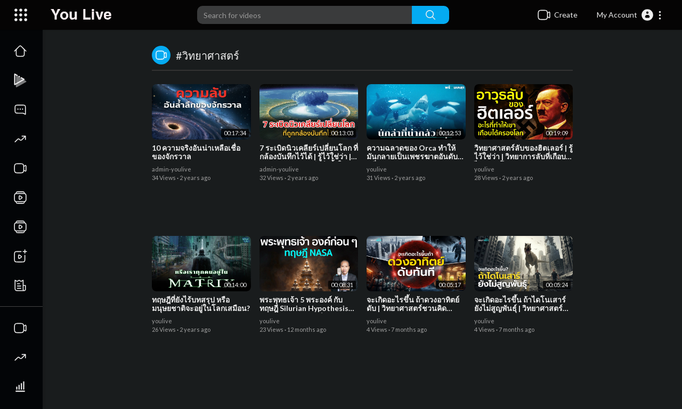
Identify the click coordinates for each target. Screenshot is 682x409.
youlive (377, 169)
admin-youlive (171, 169)
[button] (629, 15)
